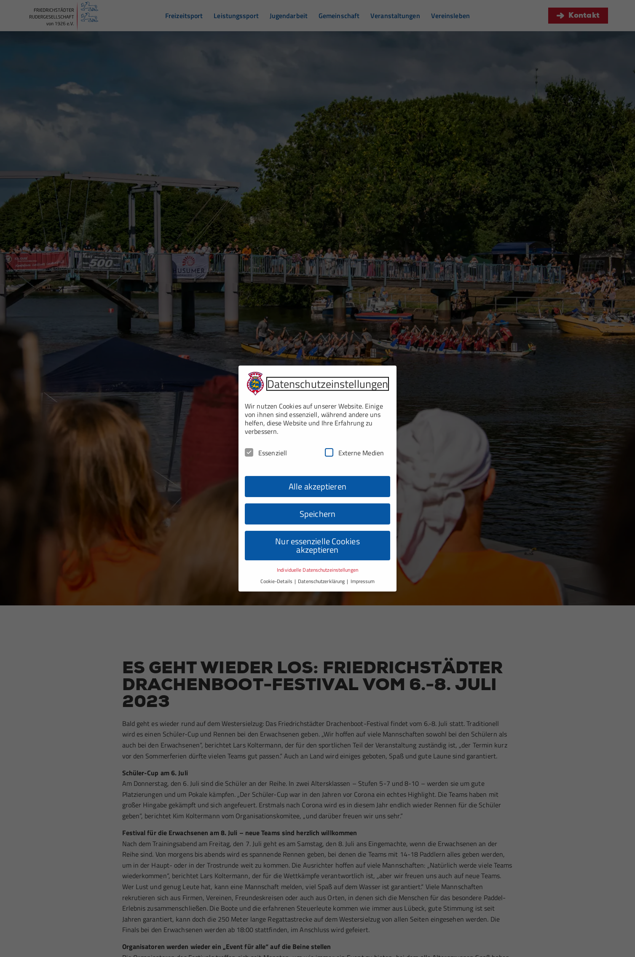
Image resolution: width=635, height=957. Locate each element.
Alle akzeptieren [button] (317, 471)
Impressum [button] (363, 566)
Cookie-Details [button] (277, 566)
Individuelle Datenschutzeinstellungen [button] (317, 555)
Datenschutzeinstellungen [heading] (327, 369)
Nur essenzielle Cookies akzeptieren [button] (317, 530)
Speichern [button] (317, 498)
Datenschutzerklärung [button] (322, 566)
